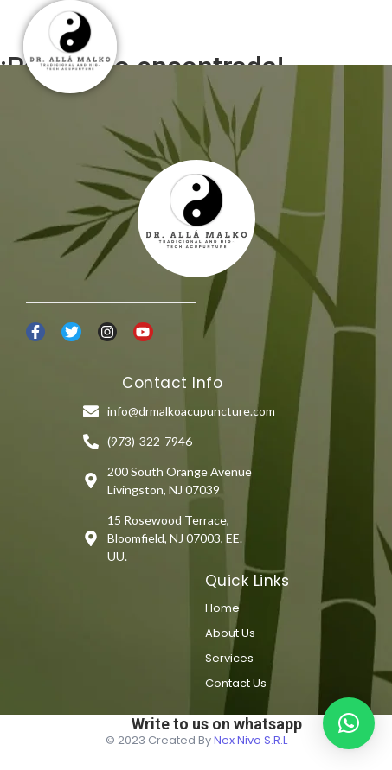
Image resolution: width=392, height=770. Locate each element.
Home (222, 608)
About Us (230, 633)
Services (229, 658)
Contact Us (236, 683)
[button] (349, 723)
